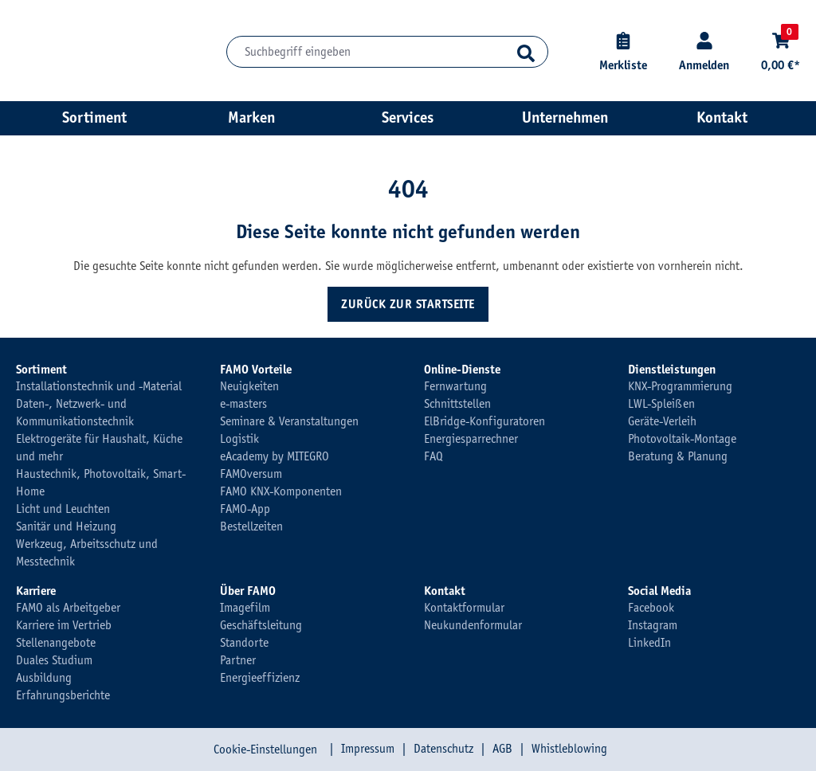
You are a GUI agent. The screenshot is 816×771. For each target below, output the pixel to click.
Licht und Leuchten (63, 509)
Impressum (367, 749)
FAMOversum (251, 474)
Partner (238, 660)
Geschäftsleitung (261, 625)
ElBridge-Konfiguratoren (484, 421)
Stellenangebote (56, 643)
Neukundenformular (473, 625)
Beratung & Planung (678, 456)
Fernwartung (455, 386)
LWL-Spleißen (661, 404)
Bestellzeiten (251, 526)
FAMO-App (245, 509)
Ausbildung (44, 678)
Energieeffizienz (260, 678)
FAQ (433, 456)
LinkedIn (649, 643)
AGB (502, 749)
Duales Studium (54, 660)
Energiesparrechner (471, 439)
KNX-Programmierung (680, 386)
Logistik (239, 439)
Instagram (652, 625)
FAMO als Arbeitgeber (68, 608)
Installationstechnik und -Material (99, 386)
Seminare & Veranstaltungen (289, 421)
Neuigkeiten (249, 386)
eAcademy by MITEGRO (274, 456)
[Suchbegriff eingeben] (387, 52)
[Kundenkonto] (704, 52)
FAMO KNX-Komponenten (281, 491)
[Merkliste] (623, 52)
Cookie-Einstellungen (265, 749)
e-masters (243, 404)
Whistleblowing (569, 749)
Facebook (651, 608)
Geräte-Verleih (662, 421)
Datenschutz (443, 749)
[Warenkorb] (780, 52)
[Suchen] (525, 52)
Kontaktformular (464, 608)
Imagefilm (245, 608)
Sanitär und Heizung (66, 526)
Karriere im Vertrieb (64, 625)
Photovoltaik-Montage (682, 439)
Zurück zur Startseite (408, 304)
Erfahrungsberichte (63, 695)
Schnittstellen (457, 404)
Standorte (244, 643)
